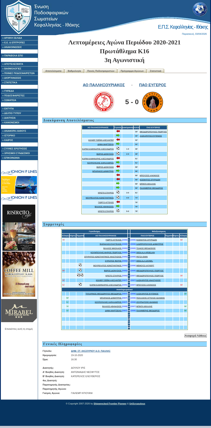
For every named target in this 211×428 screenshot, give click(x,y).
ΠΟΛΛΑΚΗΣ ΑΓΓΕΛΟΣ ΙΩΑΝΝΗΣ (150, 298)
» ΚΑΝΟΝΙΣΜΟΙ (10, 122)
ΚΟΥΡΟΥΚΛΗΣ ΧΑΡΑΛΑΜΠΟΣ (100, 163)
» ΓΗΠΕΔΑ (8, 91)
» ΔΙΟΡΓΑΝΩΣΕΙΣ (11, 78)
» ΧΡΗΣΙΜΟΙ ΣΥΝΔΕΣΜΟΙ (16, 153)
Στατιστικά (155, 71)
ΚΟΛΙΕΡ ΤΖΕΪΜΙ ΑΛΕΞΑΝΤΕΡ (101, 140)
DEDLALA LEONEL (144, 261)
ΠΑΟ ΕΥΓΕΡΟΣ (152, 85)
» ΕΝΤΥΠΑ (8, 108)
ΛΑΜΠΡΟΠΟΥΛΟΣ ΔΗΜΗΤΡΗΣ (149, 244)
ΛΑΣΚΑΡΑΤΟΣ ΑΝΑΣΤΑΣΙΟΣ (148, 280)
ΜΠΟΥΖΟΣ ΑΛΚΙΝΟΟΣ (149, 175)
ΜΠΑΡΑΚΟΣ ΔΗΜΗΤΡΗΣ (103, 171)
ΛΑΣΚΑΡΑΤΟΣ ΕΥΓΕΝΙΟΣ (151, 136)
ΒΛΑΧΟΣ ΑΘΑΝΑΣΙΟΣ (104, 207)
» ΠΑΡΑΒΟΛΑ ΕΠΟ (12, 55)
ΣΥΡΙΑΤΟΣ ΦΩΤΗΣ (113, 261)
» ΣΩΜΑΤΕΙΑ (9, 100)
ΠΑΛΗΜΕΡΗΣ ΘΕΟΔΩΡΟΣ (151, 188)
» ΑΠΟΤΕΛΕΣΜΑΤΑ (12, 64)
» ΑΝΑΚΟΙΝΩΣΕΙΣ (12, 47)
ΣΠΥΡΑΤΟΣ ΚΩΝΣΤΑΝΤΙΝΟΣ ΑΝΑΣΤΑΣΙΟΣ (103, 257)
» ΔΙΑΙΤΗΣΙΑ (9, 118)
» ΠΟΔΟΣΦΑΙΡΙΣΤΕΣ (13, 95)
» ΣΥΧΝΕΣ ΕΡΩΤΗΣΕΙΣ (14, 148)
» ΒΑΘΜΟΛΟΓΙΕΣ (11, 68)
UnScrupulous (137, 403)
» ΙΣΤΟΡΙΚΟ (8, 135)
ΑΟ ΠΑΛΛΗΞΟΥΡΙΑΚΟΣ (104, 85)
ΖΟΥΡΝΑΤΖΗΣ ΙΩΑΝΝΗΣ (147, 302)
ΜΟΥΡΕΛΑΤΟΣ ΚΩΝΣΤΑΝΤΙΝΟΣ (100, 198)
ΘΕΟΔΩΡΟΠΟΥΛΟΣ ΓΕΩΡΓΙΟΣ (153, 132)
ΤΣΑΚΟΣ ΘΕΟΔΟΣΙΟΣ (146, 248)
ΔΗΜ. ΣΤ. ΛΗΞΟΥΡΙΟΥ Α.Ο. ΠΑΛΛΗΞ (91, 351)
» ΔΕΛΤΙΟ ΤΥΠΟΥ (11, 113)
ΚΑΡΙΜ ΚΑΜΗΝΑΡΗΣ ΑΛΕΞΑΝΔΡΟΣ (98, 149)
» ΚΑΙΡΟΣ (7, 140)
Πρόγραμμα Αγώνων (132, 71)
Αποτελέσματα (53, 71)
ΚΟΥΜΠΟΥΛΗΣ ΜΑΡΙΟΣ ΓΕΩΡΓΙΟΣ (106, 252)
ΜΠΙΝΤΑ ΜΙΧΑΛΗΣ (148, 184)
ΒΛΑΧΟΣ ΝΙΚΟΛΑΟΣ (112, 248)
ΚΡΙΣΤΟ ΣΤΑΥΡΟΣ (106, 193)
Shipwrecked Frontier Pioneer (110, 403)
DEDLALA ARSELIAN (145, 252)
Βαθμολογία (74, 71)
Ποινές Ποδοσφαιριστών (100, 71)
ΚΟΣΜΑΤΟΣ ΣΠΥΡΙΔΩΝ (150, 180)
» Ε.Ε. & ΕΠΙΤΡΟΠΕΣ (13, 42)
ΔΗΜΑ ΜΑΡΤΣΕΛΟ (105, 144)
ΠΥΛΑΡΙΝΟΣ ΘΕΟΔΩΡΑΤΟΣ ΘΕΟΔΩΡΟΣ (104, 294)
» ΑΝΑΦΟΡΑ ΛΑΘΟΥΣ (14, 131)
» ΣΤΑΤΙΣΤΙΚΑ (9, 82)
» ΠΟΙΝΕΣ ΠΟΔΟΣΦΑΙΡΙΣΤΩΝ (18, 73)
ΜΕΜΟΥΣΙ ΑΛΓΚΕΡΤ (145, 266)
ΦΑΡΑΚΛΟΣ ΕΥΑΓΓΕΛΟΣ (111, 244)
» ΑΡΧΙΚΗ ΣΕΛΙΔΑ (12, 38)
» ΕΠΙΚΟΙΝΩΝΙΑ (11, 158)
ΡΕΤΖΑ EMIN (142, 257)
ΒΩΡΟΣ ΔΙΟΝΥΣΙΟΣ (105, 154)
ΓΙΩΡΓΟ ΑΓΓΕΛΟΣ (106, 202)
